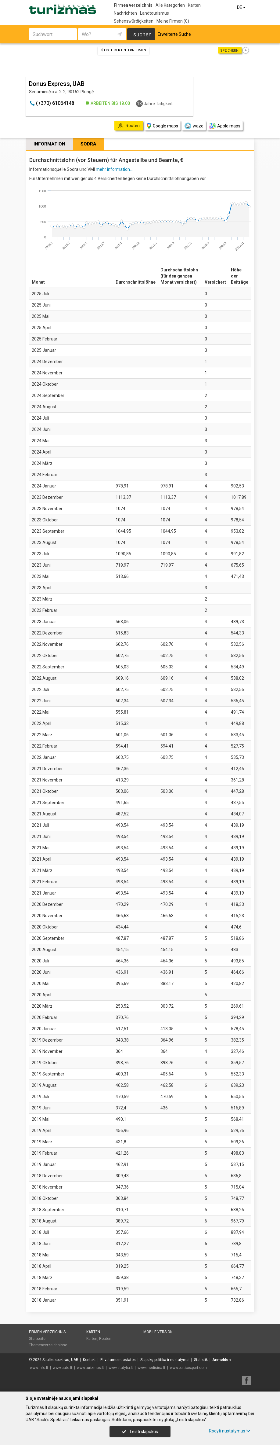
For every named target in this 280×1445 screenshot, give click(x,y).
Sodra (88, 144)
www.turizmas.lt (90, 1368)
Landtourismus (154, 13)
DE (241, 7)
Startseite (37, 1339)
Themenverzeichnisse (48, 1345)
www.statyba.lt (121, 1368)
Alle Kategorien (170, 5)
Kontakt (89, 1360)
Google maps (162, 126)
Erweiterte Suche (174, 34)
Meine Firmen (172, 21)
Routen (105, 1339)
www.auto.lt (62, 1368)
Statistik (201, 1360)
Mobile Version (158, 1332)
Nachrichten (125, 13)
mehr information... (114, 169)
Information (49, 144)
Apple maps (224, 126)
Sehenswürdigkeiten (133, 21)
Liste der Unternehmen (123, 50)
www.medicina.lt (151, 1368)
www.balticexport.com (188, 1368)
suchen (142, 34)
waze (193, 126)
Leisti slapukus (140, 1431)
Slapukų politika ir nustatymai (164, 1360)
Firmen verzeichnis (133, 5)
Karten (194, 5)
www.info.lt (39, 1368)
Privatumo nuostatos (118, 1360)
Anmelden (221, 1360)
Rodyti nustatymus (229, 1430)
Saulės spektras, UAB (60, 1360)
